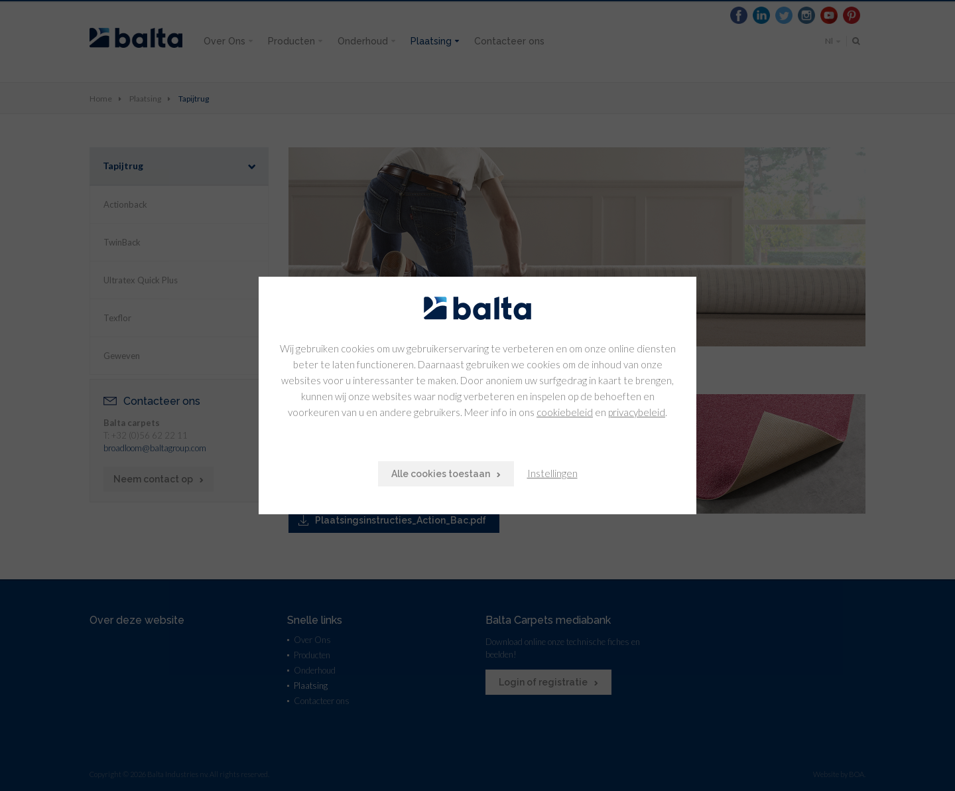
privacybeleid (636, 412)
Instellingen (552, 473)
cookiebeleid (565, 412)
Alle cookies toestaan (440, 473)
